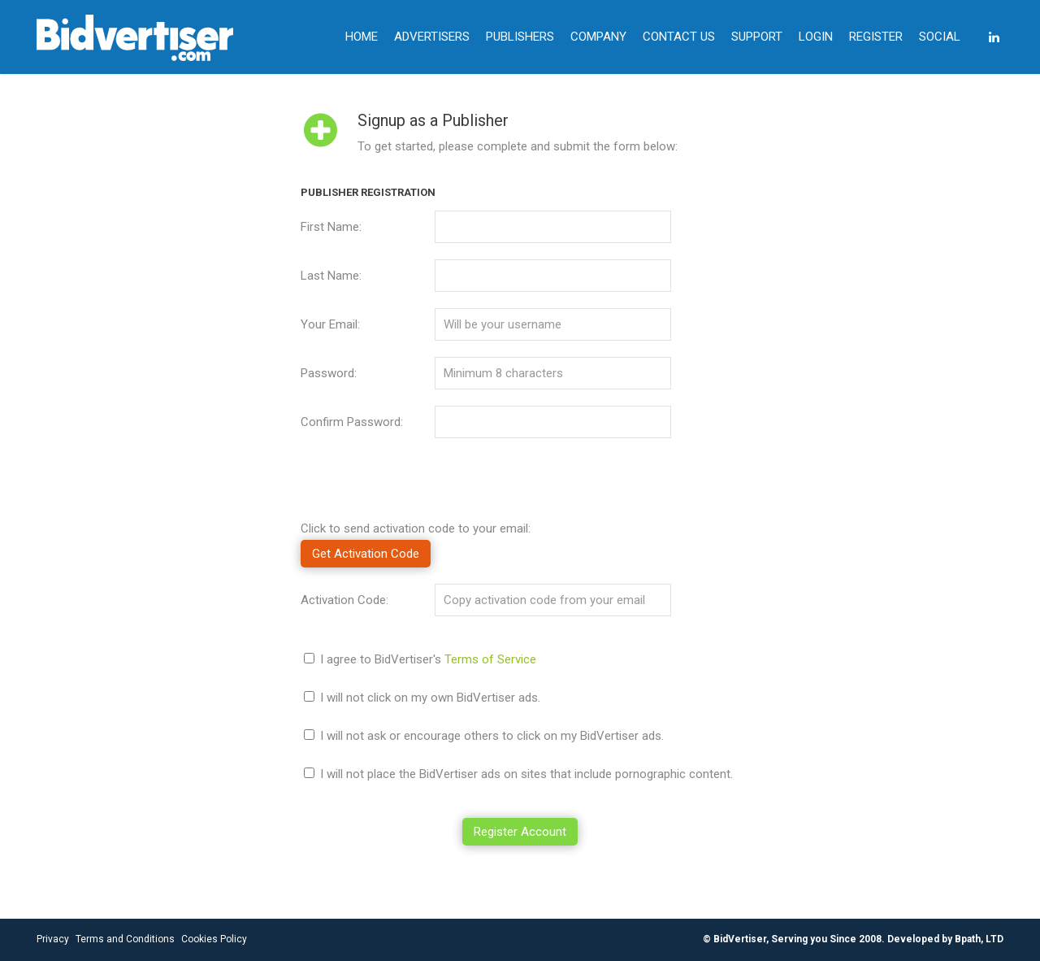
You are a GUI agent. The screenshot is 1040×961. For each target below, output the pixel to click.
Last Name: (331, 275)
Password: (329, 373)
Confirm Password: (352, 422)
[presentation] (424, 486)
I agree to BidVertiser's (428, 659)
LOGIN (816, 36)
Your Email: (330, 324)
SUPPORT (756, 36)
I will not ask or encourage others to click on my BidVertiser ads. (492, 735)
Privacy (53, 939)
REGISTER (876, 36)
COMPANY (598, 36)
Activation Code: (344, 600)
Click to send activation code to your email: (416, 528)
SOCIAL (939, 36)
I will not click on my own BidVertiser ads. (430, 697)
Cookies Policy (214, 939)
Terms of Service (490, 659)
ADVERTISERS (432, 36)
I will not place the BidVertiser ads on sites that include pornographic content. (526, 774)
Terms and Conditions (125, 939)
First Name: (331, 227)
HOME (361, 36)
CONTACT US (679, 36)
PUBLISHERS (520, 36)
